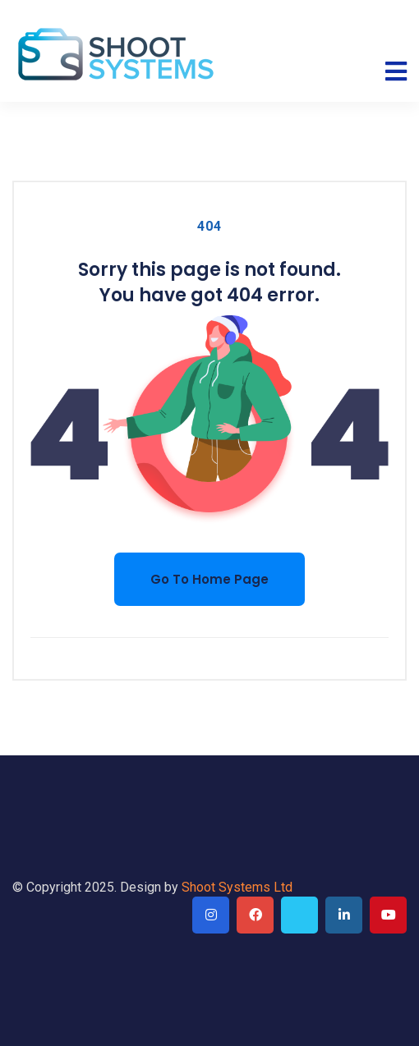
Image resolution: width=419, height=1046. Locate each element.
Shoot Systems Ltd (237, 887)
